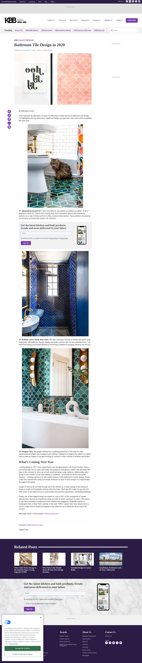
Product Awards (64, 639)
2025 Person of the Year (82, 30)
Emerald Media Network (9, 1)
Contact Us (108, 636)
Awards (107, 20)
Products (85, 20)
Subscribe (132, 20)
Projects (74, 20)
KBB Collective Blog (24, 40)
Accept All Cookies (22, 655)
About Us (85, 641)
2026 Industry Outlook (63, 30)
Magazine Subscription (89, 636)
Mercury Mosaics (52, 514)
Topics (61, 20)
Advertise (23, 1)
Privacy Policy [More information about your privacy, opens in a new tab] (13, 650)
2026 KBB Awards (32, 30)
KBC (46, 1)
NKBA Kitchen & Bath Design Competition (68, 645)
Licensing (32, 1)
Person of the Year (65, 641)
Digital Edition (86, 639)
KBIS (39, 1)
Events (95, 20)
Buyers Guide (86, 650)
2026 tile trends (46, 30)
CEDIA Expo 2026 (100, 30)
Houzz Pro (19, 30)
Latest (50, 20)
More (118, 20)
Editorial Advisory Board (89, 653)
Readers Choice (64, 636)
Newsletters (85, 655)
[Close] (40, 624)
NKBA (52, 1)
